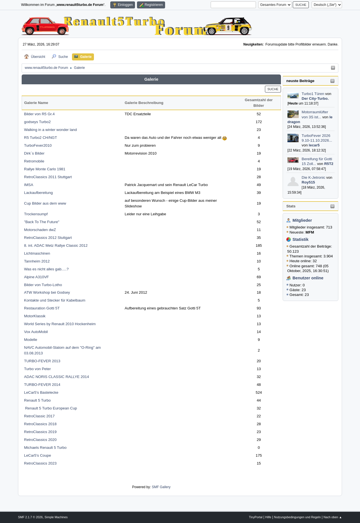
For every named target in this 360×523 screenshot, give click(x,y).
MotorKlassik (35, 316)
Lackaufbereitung (38, 193)
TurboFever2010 (38, 145)
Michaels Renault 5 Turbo (45, 447)
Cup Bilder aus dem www (45, 203)
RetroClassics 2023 (40, 463)
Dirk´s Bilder (34, 153)
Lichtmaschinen (37, 253)
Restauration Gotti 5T (42, 308)
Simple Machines (56, 517)
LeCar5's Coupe (37, 455)
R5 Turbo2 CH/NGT (40, 137)
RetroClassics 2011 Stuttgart (48, 177)
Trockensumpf (36, 214)
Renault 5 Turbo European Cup (50, 408)
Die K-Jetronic (313, 177)
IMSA (28, 185)
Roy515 (308, 182)
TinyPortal (255, 517)
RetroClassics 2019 (40, 432)
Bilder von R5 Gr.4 (39, 114)
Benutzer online (307, 278)
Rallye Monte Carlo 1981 (45, 169)
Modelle (30, 340)
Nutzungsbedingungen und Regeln (297, 517)
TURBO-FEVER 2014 (42, 384)
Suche (272, 89)
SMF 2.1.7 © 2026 (30, 517)
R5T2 (329, 164)
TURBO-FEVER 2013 (42, 361)
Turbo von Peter (37, 369)
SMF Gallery (161, 487)
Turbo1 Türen (313, 94)
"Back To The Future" (41, 222)
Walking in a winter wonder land (50, 130)
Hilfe (268, 517)
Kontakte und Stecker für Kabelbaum (55, 300)
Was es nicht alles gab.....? (46, 269)
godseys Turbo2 (37, 122)
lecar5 (314, 145)
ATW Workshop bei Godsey (47, 292)
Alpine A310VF (36, 277)
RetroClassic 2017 (39, 416)
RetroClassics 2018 (40, 424)
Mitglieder (302, 220)
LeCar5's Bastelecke (41, 392)
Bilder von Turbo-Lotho (43, 285)
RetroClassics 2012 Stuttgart (48, 238)
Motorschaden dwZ (40, 230)
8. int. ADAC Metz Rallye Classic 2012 (56, 245)
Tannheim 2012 (37, 261)
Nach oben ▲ (332, 517)
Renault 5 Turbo (37, 400)
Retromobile (34, 161)
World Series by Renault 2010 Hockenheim (60, 324)
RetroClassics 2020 (40, 440)
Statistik (300, 239)
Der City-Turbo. (315, 98)
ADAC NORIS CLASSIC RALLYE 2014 (56, 377)
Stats (291, 206)
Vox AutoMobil (36, 332)
